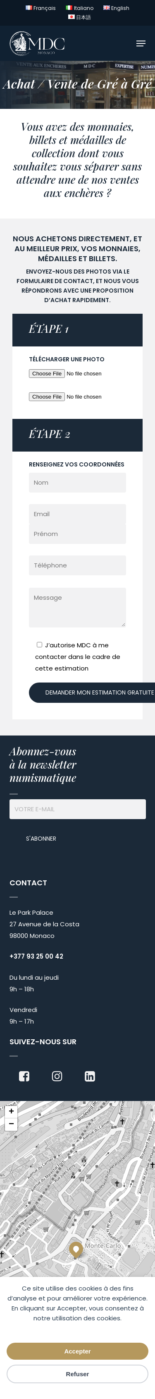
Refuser (77, 1373)
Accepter (77, 1351)
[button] (140, 43)
